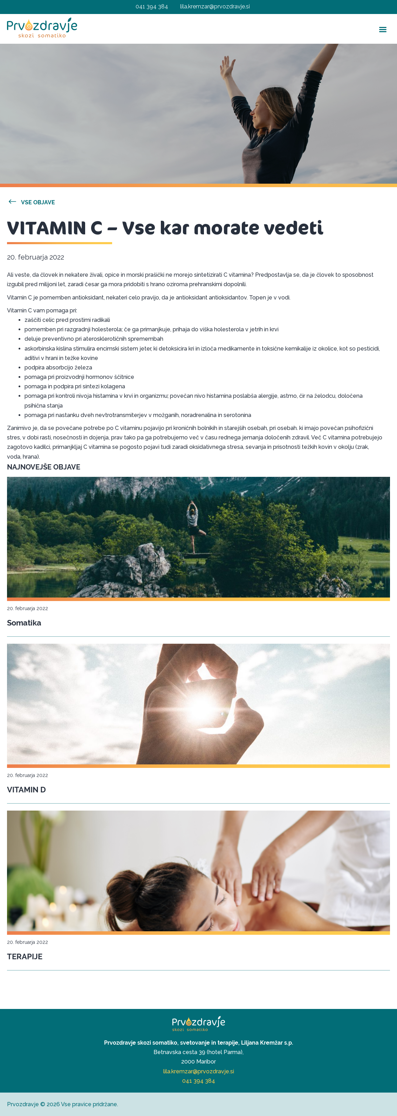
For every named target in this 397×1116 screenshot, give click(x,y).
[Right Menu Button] (371, 7)
